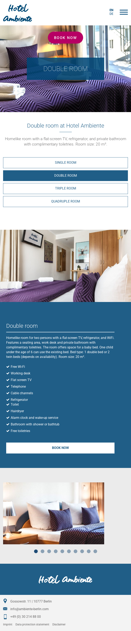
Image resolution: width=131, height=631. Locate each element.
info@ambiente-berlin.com (29, 609)
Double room (65, 176)
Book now (65, 38)
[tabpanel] (65, 513)
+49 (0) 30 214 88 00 (25, 617)
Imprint (7, 624)
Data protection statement (32, 624)
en (111, 10)
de (111, 14)
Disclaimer (59, 624)
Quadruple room (65, 201)
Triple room (65, 188)
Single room (65, 163)
